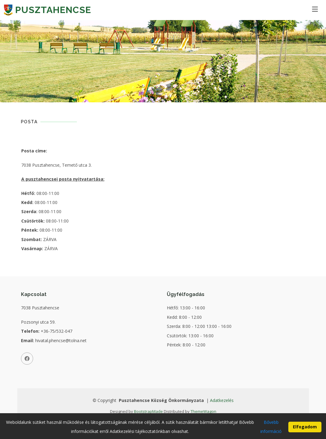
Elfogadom (305, 430)
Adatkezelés (222, 400)
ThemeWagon (203, 411)
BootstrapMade (148, 411)
